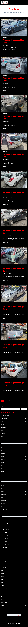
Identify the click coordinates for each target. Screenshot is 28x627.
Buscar (23, 409)
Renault (3, 573)
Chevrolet (3, 427)
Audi (2, 421)
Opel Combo (5, 518)
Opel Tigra (4, 561)
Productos (5, 37)
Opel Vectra (5, 556)
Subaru (3, 591)
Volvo (2, 605)
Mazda (2, 491)
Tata (2, 596)
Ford (2, 450)
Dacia (2, 436)
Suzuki (2, 594)
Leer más (5, 52)
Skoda (2, 585)
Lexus (2, 488)
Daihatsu (3, 442)
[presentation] (14, 27)
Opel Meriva (5, 538)
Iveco (2, 468)
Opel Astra (4, 515)
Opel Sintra (4, 553)
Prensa (5, 45)
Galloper (3, 453)
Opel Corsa (4, 520)
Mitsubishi (3, 500)
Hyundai (3, 459)
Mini (2, 497)
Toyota (2, 599)
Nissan (3, 503)
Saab (2, 579)
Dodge (2, 444)
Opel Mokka (5, 541)
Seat (2, 582)
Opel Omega (5, 550)
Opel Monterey (5, 544)
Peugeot (3, 570)
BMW (2, 424)
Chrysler (3, 430)
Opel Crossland (5, 523)
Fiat (2, 447)
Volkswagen (4, 602)
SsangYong (4, 588)
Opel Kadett (5, 535)
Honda (2, 456)
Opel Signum (5, 564)
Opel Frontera (5, 526)
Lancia (2, 482)
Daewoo (3, 439)
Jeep (2, 471)
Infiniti (2, 462)
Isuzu (2, 465)
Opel (2, 506)
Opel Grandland (5, 529)
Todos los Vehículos (6, 415)
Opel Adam (4, 509)
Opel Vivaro (5, 558)
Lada (2, 480)
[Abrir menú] (25, 2)
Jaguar (3, 474)
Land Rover (4, 485)
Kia (2, 477)
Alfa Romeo (4, 418)
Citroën (3, 433)
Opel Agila (4, 512)
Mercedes (3, 494)
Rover (2, 576)
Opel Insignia (5, 532)
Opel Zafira (4, 567)
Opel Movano (5, 547)
